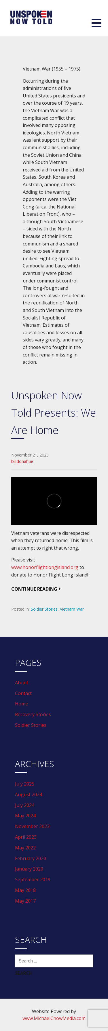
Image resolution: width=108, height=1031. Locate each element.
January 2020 (29, 869)
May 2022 (25, 848)
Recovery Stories (33, 714)
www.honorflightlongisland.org (44, 567)
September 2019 (32, 879)
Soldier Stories (44, 609)
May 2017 (25, 901)
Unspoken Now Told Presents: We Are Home (53, 412)
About (21, 682)
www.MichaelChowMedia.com (54, 1018)
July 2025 (24, 784)
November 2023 (32, 826)
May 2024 (25, 815)
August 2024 (28, 794)
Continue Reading (34, 589)
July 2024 (24, 805)
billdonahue (22, 461)
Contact (23, 693)
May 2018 (25, 890)
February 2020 (30, 858)
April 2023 (26, 837)
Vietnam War (72, 609)
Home (21, 704)
